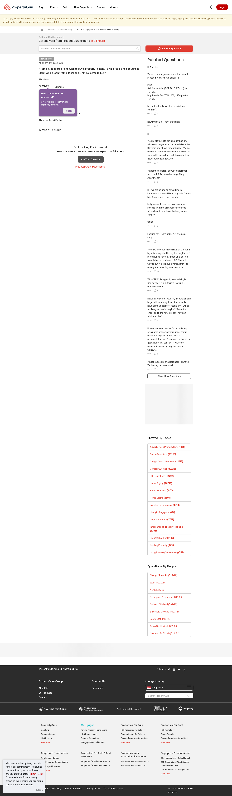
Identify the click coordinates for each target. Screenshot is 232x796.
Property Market (162, 538)
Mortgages (87, 725)
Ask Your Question (90, 159)
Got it (69, 110)
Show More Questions (169, 376)
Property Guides (48, 734)
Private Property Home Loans (94, 730)
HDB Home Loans (89, 734)
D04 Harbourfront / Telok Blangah (175, 758)
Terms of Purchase (113, 788)
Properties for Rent (172, 725)
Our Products (45, 693)
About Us (43, 688)
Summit (129, 709)
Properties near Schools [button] (133, 765)
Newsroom (97, 688)
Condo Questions (163, 454)
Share (59, 87)
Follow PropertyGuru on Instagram (174, 669)
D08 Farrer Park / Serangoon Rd (175, 769)
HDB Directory (47, 738)
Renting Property (162, 545)
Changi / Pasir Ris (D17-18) (163, 575)
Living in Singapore (162, 512)
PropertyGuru (49, 725)
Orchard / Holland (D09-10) (163, 604)
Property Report (161, 709)
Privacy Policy (36, 774)
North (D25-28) (157, 590)
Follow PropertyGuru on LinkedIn (184, 669)
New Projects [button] (83, 7)
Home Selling (160, 498)
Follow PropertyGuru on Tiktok (192, 669)
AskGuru (45, 730)
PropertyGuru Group (51, 681)
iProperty (186, 708)
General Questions (163, 469)
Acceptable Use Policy (50, 788)
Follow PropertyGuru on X (188, 669)
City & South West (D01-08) (164, 626)
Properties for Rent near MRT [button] (95, 765)
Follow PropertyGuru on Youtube (179, 669)
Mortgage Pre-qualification (93, 742)
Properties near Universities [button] (135, 761)
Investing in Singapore (165, 505)
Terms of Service (73, 788)
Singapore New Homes (54, 753)
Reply (56, 130)
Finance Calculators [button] (91, 738)
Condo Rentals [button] (169, 734)
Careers (43, 697)
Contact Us (98, 681)
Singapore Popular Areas (175, 753)
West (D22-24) (157, 582)
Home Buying (46, 59)
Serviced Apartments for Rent (174, 738)
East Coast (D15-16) (160, 619)
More (115, 7)
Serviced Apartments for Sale (134, 738)
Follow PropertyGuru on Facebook (169, 669)
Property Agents (162, 519)
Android (65, 669)
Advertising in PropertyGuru (167, 447)
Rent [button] (55, 7)
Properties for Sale (132, 725)
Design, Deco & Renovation (166, 461)
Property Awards (91, 709)
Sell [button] (67, 7)
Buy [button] (43, 7)
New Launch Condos (50, 758)
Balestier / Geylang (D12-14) (164, 611)
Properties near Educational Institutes (133, 754)
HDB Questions (162, 476)
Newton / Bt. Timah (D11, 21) (164, 633)
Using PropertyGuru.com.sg (167, 552)
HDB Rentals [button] (168, 730)
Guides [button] (101, 7)
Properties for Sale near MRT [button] (95, 761)
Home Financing (162, 490)
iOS (75, 669)
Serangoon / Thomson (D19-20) (166, 597)
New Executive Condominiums (54, 762)
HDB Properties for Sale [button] (133, 730)
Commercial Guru (53, 708)
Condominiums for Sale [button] (133, 734)
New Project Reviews (50, 766)
